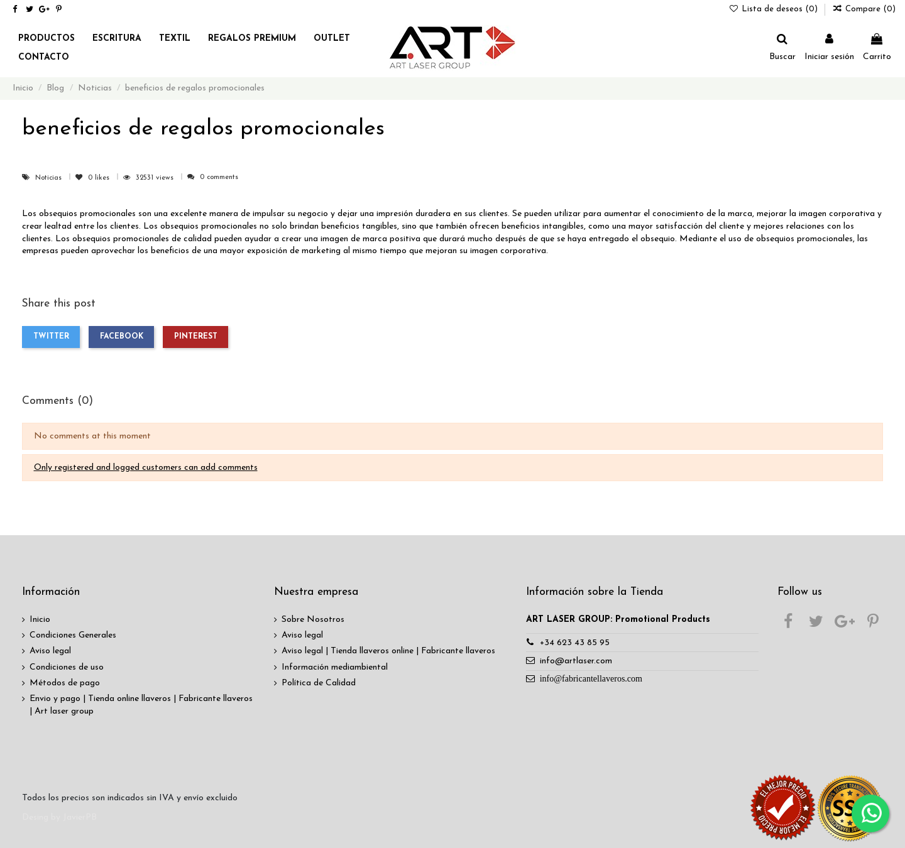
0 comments (219, 177)
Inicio (40, 619)
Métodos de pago (65, 683)
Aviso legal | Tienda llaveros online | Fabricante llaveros (388, 651)
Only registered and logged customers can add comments (146, 467)
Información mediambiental (335, 667)
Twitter (51, 336)
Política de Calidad (319, 683)
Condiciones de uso (67, 667)
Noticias (49, 178)
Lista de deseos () (775, 9)
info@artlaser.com (576, 661)
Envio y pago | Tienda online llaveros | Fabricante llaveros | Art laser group (141, 705)
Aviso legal (50, 651)
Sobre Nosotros (313, 619)
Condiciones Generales (73, 635)
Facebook (121, 336)
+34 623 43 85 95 (575, 643)
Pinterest (195, 336)
